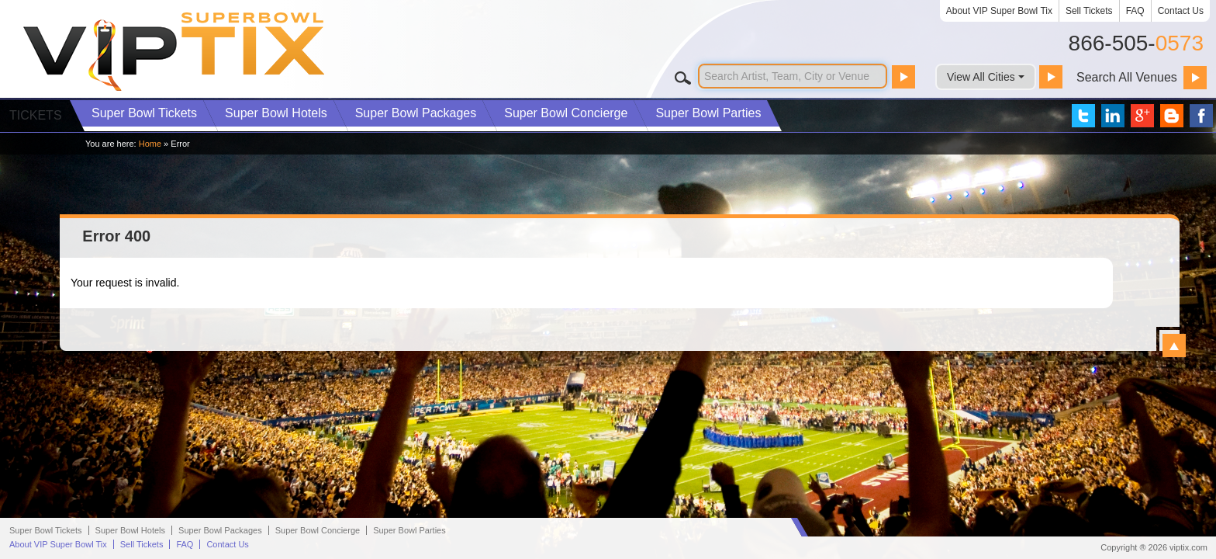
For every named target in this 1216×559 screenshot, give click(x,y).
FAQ (1135, 10)
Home (150, 143)
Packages (416, 113)
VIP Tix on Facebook (1201, 115)
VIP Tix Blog (1171, 115)
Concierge (565, 113)
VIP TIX (175, 51)
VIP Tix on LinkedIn (1112, 115)
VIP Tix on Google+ (1142, 115)
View (1174, 345)
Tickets (144, 113)
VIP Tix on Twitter (1083, 115)
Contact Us (1181, 10)
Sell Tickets (1089, 10)
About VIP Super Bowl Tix (999, 10)
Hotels (276, 113)
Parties (708, 113)
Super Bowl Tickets (45, 530)
